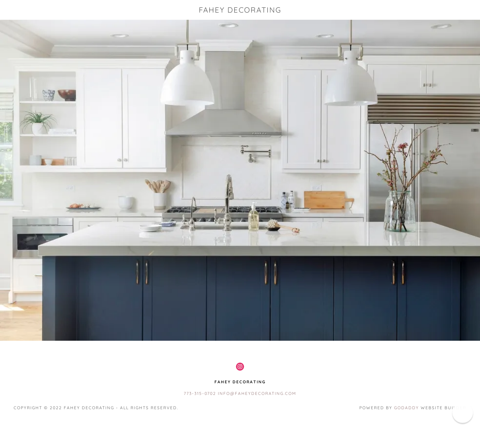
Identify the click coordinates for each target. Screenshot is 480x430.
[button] (462, 412)
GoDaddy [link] (406, 407)
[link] (240, 10)
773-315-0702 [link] (200, 393)
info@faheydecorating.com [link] (257, 393)
